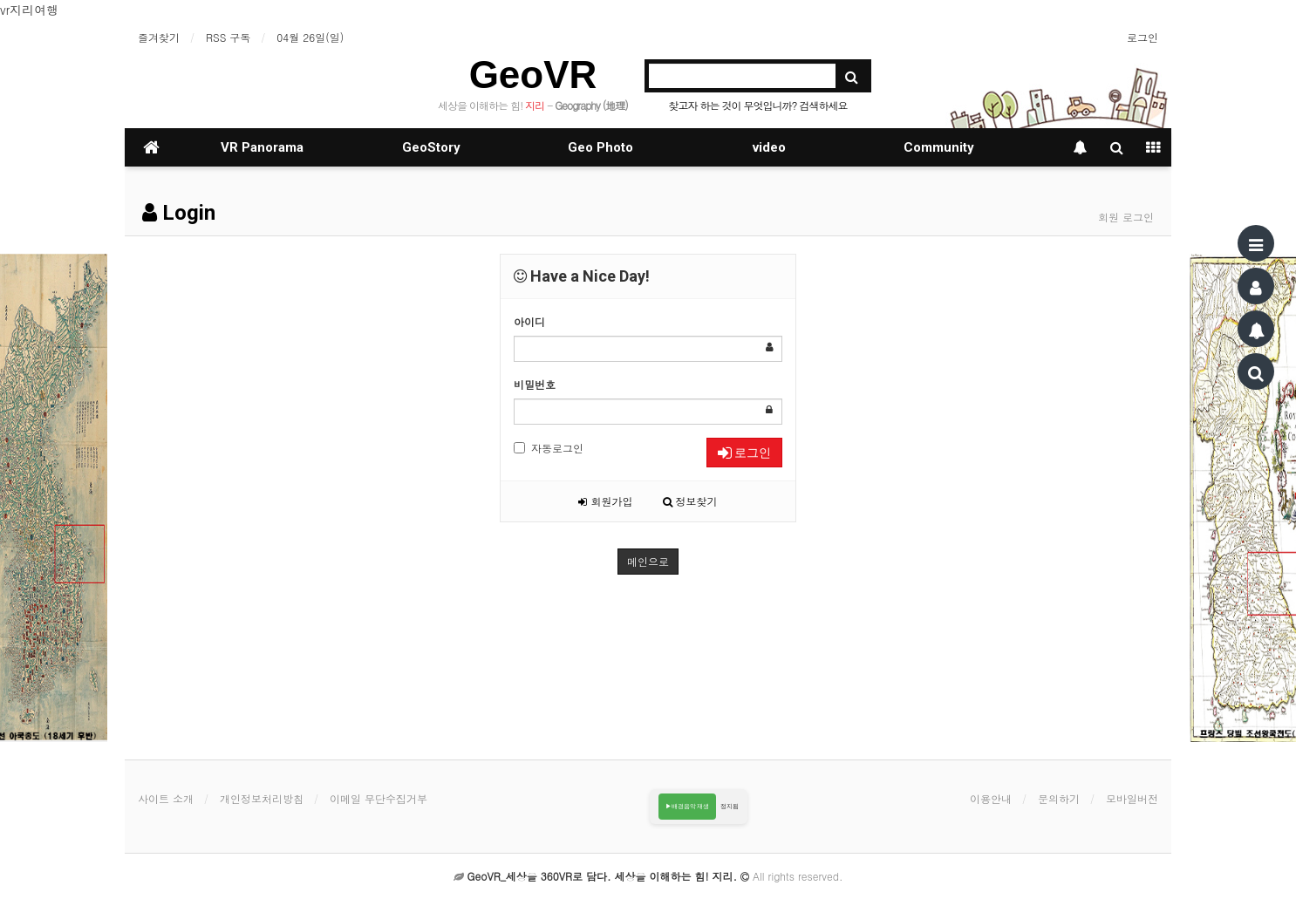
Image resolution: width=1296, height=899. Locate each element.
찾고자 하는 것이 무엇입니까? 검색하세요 (757, 105)
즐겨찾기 (159, 37)
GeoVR (533, 74)
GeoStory (431, 147)
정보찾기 (690, 501)
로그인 (1142, 37)
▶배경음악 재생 (687, 806)
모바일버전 (1132, 798)
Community (939, 147)
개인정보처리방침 (262, 798)
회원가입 (605, 501)
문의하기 (1059, 798)
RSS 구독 (228, 37)
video (769, 147)
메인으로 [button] (648, 561)
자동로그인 (548, 447)
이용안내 (991, 798)
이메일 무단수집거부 (378, 798)
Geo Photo (600, 147)
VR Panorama (262, 147)
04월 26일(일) (310, 37)
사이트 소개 (166, 798)
